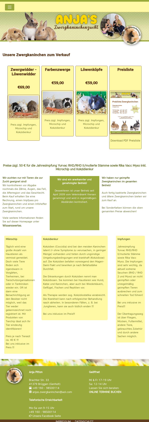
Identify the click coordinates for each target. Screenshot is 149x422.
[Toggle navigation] (9, 7)
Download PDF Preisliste (125, 140)
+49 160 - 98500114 (45, 388)
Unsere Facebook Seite (46, 416)
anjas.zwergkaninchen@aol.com (52, 392)
